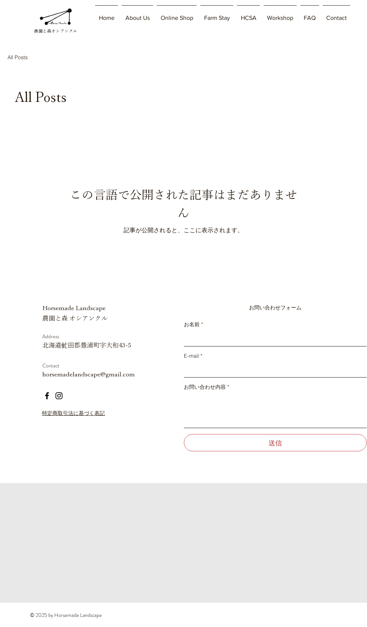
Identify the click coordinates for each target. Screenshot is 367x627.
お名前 (193, 324)
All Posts (17, 57)
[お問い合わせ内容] (275, 411)
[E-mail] (273, 369)
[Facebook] (47, 395)
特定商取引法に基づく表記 (73, 413)
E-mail (193, 355)
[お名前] (273, 338)
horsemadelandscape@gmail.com (88, 374)
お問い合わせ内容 (206, 387)
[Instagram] (59, 395)
